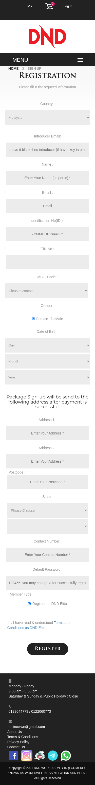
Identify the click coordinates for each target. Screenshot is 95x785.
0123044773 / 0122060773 (30, 711)
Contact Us (16, 747)
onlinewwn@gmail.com (27, 727)
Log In (68, 6)
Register (48, 649)
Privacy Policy (18, 742)
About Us (14, 732)
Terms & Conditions (22, 737)
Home (13, 68)
